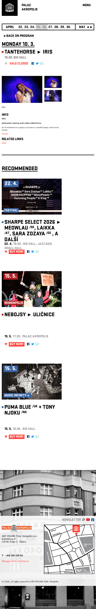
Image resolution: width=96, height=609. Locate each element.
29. (62, 27)
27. (50, 27)
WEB (4, 143)
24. (32, 27)
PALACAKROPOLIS (30, 8)
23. (26, 27)
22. (20, 27)
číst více (5, 133)
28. (56, 27)
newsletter (71, 520)
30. (68, 27)
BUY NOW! (17, 252)
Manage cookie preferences (15, 561)
